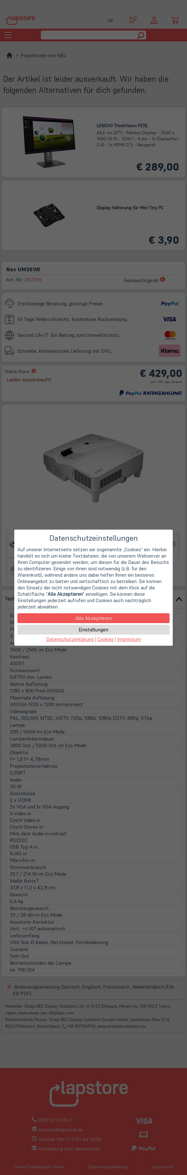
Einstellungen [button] (93, 629)
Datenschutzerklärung (70, 639)
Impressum (129, 639)
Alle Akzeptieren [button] (93, 618)
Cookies (105, 639)
